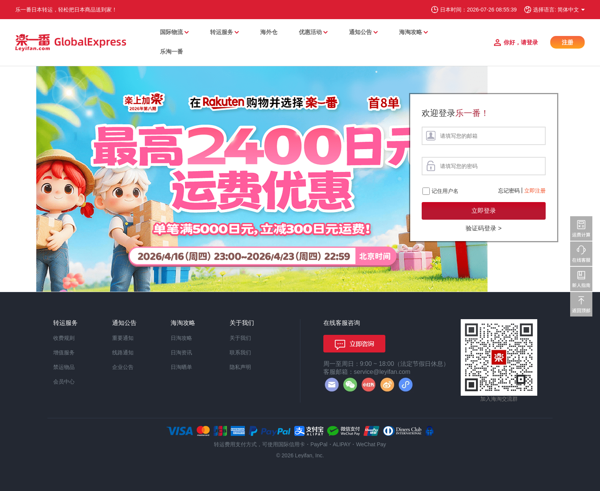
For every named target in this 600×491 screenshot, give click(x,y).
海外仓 (268, 32)
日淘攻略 (181, 338)
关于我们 (240, 338)
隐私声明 (240, 367)
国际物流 (171, 32)
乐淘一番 (171, 51)
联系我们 (240, 352)
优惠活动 (310, 32)
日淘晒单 (181, 367)
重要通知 (123, 338)
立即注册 (535, 191)
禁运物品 (64, 367)
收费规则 (64, 338)
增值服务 (64, 352)
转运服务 (221, 32)
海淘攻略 (410, 32)
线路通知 (123, 352)
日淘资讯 (181, 352)
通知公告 (360, 32)
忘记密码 (509, 191)
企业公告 (123, 367)
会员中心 (64, 381)
